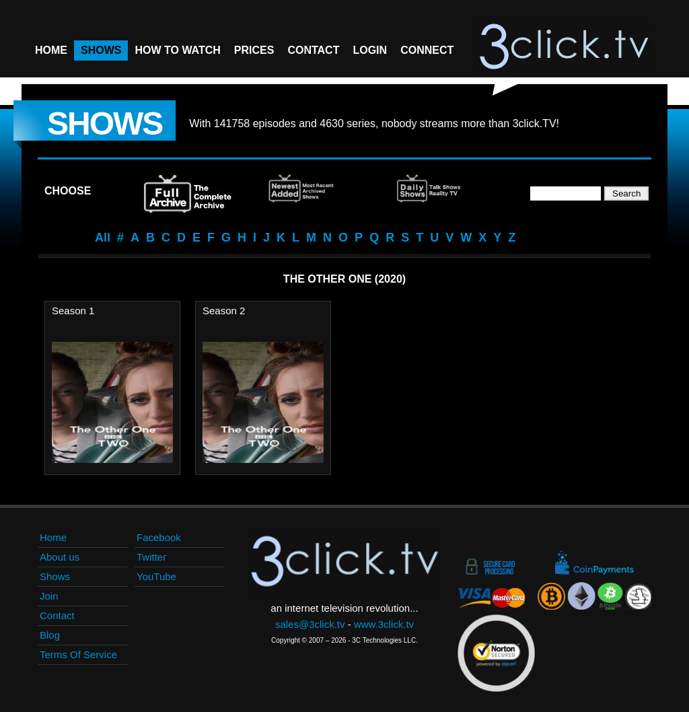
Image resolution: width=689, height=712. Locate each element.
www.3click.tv (384, 624)
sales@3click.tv (310, 624)
